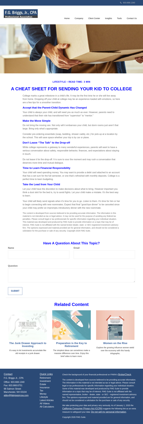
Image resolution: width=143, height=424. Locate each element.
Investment (45, 381)
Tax (41, 390)
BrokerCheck (124, 374)
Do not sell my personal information (108, 412)
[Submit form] (15, 291)
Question (13, 266)
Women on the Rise (115, 343)
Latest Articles (47, 400)
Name (11, 248)
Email (77, 248)
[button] (79, 14)
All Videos (45, 403)
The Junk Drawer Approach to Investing (27, 345)
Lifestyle (44, 397)
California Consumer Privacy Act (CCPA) (82, 408)
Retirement (45, 378)
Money (43, 394)
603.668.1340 (127, 3)
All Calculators (47, 407)
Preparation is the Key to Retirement (71, 345)
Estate (43, 384)
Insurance (45, 387)
